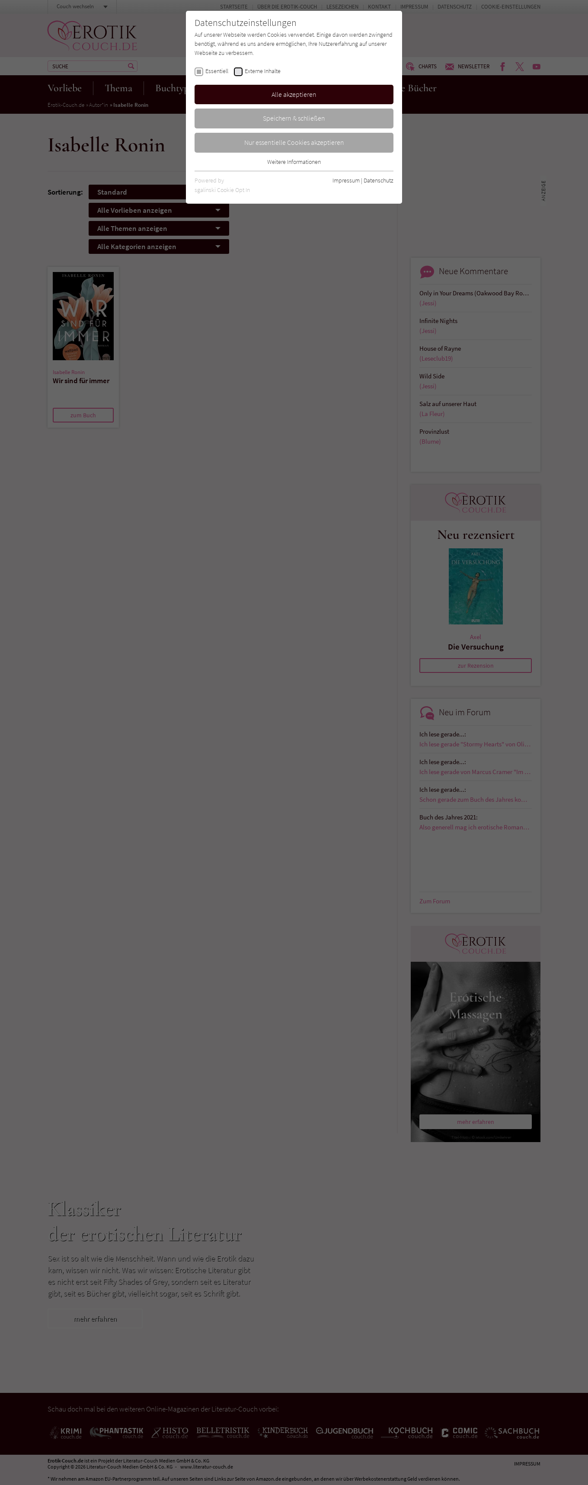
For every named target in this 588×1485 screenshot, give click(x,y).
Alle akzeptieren (294, 94)
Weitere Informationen (294, 162)
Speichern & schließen (294, 118)
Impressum (346, 180)
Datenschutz (378, 180)
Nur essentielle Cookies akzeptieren (294, 142)
